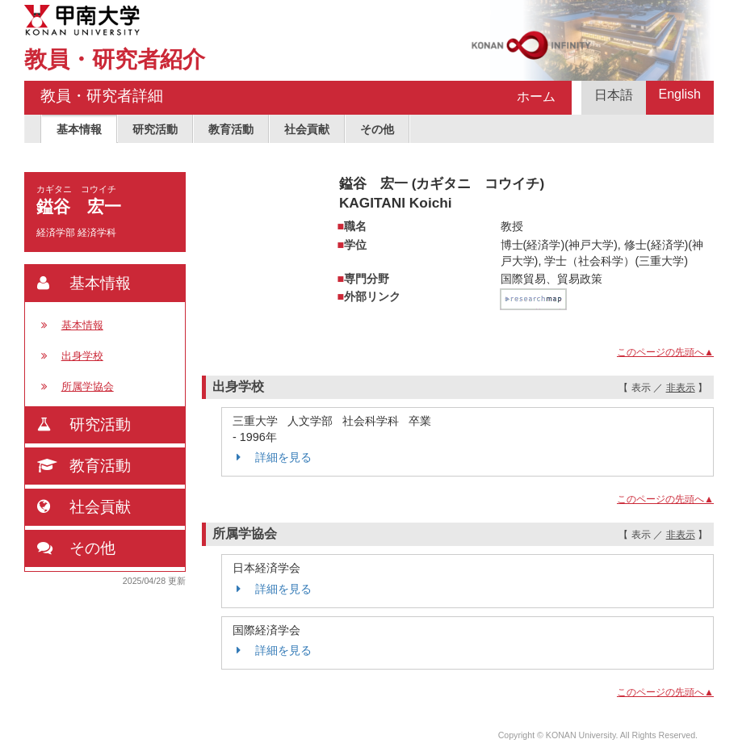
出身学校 (82, 356)
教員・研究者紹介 (114, 59)
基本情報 (79, 129)
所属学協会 (87, 386)
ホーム (536, 96)
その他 (377, 129)
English (680, 94)
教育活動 (231, 129)
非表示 (680, 387)
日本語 (613, 95)
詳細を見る (272, 457)
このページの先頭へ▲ (665, 352)
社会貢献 (306, 129)
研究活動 (155, 129)
